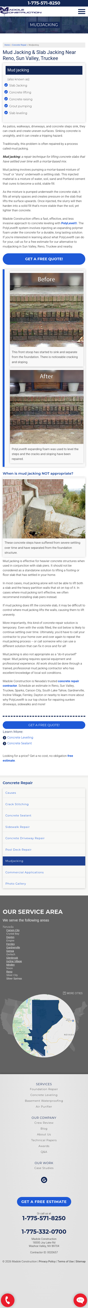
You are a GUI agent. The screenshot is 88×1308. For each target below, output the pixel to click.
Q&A (44, 1152)
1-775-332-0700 (44, 1232)
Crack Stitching (17, 804)
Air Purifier (44, 1106)
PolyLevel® (69, 223)
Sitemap (80, 1261)
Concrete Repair (18, 783)
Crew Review (43, 1122)
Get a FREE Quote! (44, 725)
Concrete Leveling (20, 737)
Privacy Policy (47, 1261)
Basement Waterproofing (44, 1100)
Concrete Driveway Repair (25, 838)
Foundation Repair (44, 1089)
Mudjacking (14, 861)
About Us (44, 1134)
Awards (44, 1146)
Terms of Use (65, 1261)
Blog (44, 1128)
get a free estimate (44, 1202)
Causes (10, 792)
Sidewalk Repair (17, 827)
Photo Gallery (15, 883)
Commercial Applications (24, 872)
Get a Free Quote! (44, 259)
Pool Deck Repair (18, 849)
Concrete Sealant (19, 743)
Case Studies (44, 1168)
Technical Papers (44, 1140)
